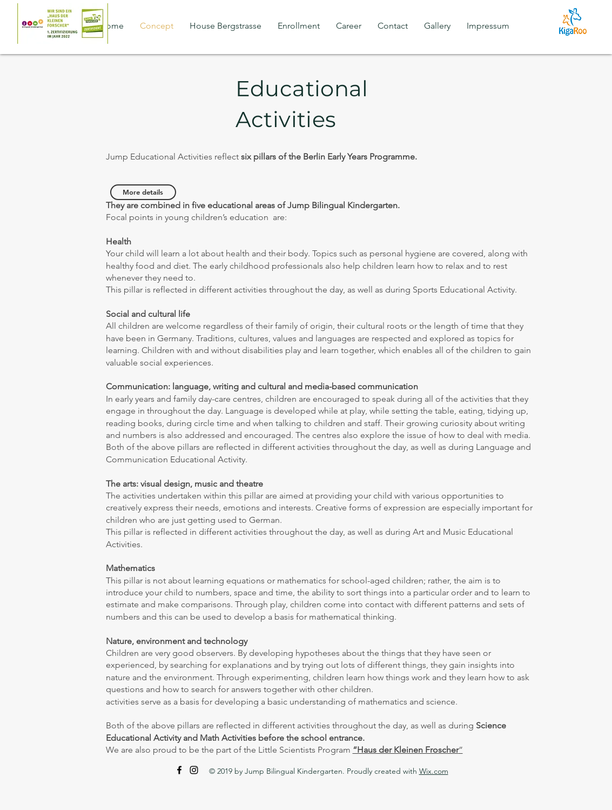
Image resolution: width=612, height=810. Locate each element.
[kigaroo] (573, 22)
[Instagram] (194, 770)
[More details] (143, 192)
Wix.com (433, 771)
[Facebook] (179, 770)
